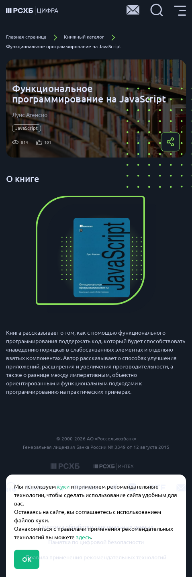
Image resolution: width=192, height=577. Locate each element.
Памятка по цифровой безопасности (96, 542)
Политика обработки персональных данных (96, 527)
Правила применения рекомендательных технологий (96, 557)
